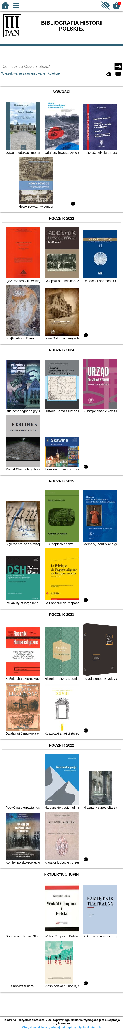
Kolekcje (53, 73)
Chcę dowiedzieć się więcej (41, 1027)
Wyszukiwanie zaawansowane (23, 73)
